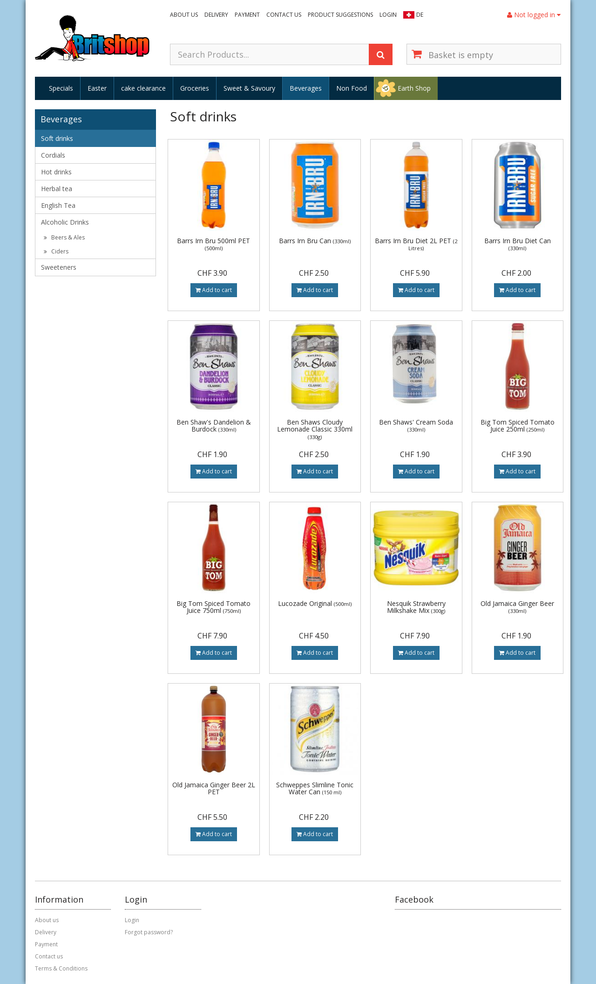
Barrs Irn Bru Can (315, 240)
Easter (97, 88)
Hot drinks (56, 171)
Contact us (283, 15)
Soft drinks (57, 138)
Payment (247, 15)
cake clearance (143, 88)
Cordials (53, 155)
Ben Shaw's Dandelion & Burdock (213, 425)
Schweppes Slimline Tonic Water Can (314, 788)
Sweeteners (58, 267)
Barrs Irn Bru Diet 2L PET (416, 244)
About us (184, 15)
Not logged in (534, 14)
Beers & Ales (64, 237)
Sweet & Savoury (249, 88)
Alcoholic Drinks (65, 222)
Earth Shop (414, 88)
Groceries (194, 88)
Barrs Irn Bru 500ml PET (213, 244)
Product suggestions (340, 15)
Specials (61, 88)
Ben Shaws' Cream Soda (416, 425)
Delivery (216, 15)
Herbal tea (56, 188)
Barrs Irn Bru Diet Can (517, 244)
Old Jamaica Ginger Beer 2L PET (213, 788)
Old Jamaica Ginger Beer (517, 606)
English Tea (58, 205)
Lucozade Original (315, 603)
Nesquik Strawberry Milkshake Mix (416, 607)
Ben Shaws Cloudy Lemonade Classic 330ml (314, 429)
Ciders (56, 251)
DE (419, 15)
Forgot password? (149, 932)
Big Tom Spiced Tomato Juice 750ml (213, 607)
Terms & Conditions (61, 968)
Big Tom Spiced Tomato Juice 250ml (518, 425)
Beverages (306, 88)
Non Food (351, 88)
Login (388, 15)
